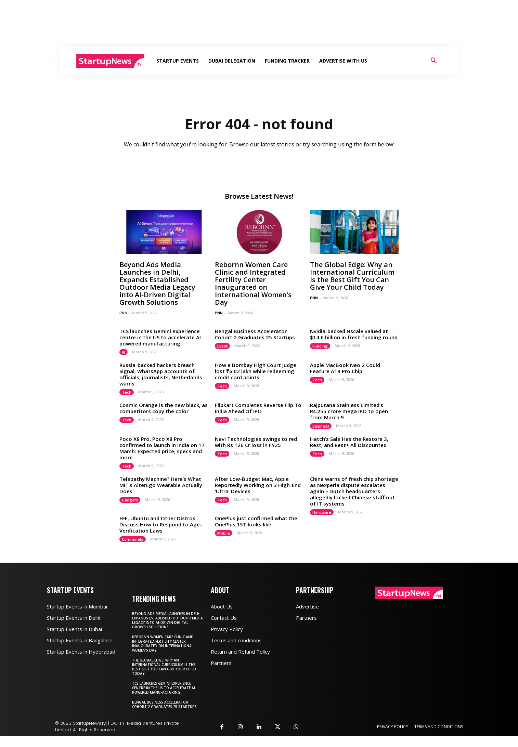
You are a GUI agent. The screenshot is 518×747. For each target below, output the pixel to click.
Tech (126, 392)
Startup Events (177, 60)
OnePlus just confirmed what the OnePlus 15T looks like (256, 521)
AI (123, 352)
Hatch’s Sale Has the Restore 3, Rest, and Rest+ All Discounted (349, 441)
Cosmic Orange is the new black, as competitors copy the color (163, 408)
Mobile (223, 533)
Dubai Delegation (231, 60)
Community (132, 539)
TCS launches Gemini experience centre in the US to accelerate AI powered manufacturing (160, 337)
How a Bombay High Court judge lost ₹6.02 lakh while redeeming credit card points (255, 371)
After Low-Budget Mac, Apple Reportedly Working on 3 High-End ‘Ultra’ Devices (258, 485)
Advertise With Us (343, 60)
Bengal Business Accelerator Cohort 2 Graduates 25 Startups (255, 334)
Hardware (321, 512)
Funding (320, 346)
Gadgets (130, 499)
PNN (123, 312)
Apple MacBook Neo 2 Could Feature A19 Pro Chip (345, 368)
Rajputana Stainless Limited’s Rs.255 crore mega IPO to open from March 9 (349, 411)
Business (320, 426)
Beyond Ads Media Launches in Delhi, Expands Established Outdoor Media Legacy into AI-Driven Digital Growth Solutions (157, 283)
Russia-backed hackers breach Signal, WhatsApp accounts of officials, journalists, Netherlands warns (160, 374)
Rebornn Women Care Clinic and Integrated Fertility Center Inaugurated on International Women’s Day (253, 283)
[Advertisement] (259, 23)
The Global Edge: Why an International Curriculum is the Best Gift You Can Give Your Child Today (352, 276)
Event (222, 346)
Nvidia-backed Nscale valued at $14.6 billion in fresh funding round (354, 334)
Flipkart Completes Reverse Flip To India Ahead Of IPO (258, 408)
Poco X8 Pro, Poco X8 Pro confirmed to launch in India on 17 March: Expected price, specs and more (162, 448)
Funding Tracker (287, 60)
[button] (433, 61)
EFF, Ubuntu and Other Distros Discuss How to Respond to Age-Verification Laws (160, 524)
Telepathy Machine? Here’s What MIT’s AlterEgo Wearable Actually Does (160, 485)
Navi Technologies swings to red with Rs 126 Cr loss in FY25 (256, 441)
